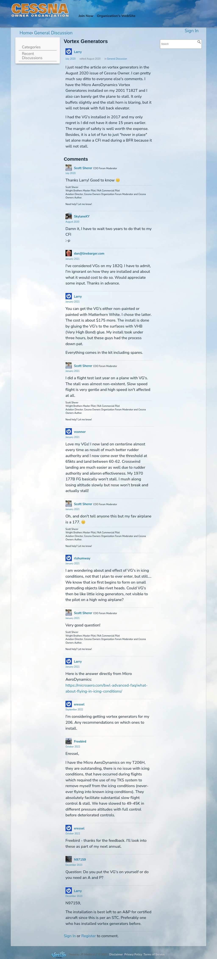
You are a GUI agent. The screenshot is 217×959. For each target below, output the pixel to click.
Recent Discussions (32, 55)
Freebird (80, 741)
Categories (31, 47)
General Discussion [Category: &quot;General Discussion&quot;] (117, 58)
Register (88, 935)
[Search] (199, 42)
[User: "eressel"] (68, 704)
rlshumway (82, 558)
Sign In (192, 31)
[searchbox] (181, 44)
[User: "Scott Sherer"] (68, 167)
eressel (79, 704)
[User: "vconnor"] (68, 431)
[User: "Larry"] (68, 51)
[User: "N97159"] (68, 859)
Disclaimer (116, 954)
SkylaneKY (82, 216)
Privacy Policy (133, 954)
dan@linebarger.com (89, 253)
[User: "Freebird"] (68, 741)
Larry (78, 52)
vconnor (80, 432)
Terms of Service (154, 954)
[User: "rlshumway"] (68, 558)
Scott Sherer (83, 168)
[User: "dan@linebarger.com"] (68, 253)
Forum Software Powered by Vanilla (58, 954)
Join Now (86, 15)
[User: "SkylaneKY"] (68, 216)
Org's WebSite (116, 15)
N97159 (80, 859)
